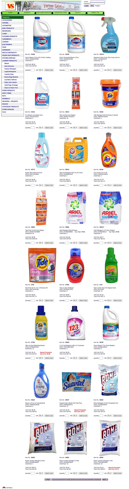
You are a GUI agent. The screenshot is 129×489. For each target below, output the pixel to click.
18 (97, 479)
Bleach (5, 63)
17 (94, 479)
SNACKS (5, 104)
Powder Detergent (9, 69)
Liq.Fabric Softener (9, 79)
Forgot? (97, 5)
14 (85, 479)
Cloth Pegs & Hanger (10, 85)
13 (82, 479)
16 (91, 479)
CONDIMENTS (6, 39)
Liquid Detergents (9, 71)
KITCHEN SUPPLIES (8, 58)
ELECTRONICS (7, 44)
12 (79, 479)
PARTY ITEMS (6, 93)
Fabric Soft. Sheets (9, 82)
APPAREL (5, 23)
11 (76, 479)
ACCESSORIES (7, 20)
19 (100, 479)
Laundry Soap (8, 74)
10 (73, 479)
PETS (4, 96)
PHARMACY (6, 98)
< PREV (47, 479)
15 (88, 479)
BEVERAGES (6, 31)
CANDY (4, 33)
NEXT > (105, 479)
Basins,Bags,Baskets (10, 77)
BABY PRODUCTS (8, 28)
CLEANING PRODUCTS (9, 36)
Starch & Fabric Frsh (10, 88)
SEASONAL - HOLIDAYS (10, 101)
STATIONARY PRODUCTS (10, 107)
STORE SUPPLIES (8, 109)
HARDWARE (6, 50)
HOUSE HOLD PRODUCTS (10, 55)
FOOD (4, 47)
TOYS (4, 112)
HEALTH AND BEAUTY (9, 52)
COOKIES (5, 42)
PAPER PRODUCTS (8, 90)
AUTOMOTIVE (6, 25)
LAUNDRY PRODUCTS (9, 61)
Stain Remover (8, 66)
